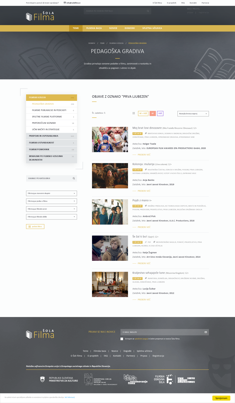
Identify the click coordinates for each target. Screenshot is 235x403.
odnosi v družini (173, 170)
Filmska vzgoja (116, 42)
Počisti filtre (35, 227)
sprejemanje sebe (187, 137)
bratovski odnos (156, 134)
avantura (152, 278)
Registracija (204, 18)
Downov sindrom (173, 134)
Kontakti (193, 3)
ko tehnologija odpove (176, 206)
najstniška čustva (156, 170)
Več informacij (100, 398)
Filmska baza (94, 29)
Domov (91, 42)
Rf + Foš (143, 113)
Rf (153, 113)
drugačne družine (190, 134)
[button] (51, 193)
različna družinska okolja (189, 210)
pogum (185, 170)
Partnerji (205, 3)
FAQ (183, 3)
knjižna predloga (156, 206)
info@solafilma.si (72, 3)
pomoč (180, 242)
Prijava (190, 18)
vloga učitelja (155, 246)
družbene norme (188, 278)
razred (144, 246)
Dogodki (130, 29)
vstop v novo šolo (173, 173)
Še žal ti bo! (145, 236)
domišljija (162, 278)
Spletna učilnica (152, 29)
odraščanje (137, 137)
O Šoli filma (157, 3)
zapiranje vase (189, 173)
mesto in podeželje (197, 206)
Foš (160, 113)
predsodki (144, 210)
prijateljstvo (156, 210)
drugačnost (174, 278)
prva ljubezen (150, 137)
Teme (76, 29)
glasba (135, 282)
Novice (113, 29)
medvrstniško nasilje (166, 242)
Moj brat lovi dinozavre (164, 128)
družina (201, 278)
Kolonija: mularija (152, 164)
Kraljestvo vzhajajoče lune (160, 272)
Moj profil (193, 15)
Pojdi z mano (142, 200)
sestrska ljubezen (140, 173)
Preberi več (144, 155)
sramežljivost (156, 173)
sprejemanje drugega (168, 137)
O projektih (171, 3)
